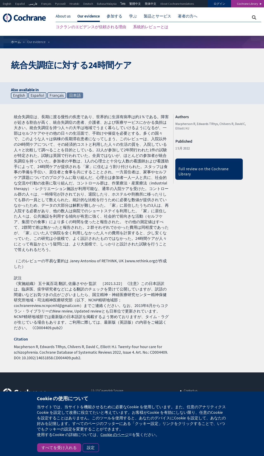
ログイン (219, 4)
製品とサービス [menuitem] (157, 16)
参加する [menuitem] (114, 16)
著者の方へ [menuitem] (187, 16)
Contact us (190, 390)
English (7, 4)
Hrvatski (74, 4)
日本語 (75, 95)
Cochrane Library (247, 4)
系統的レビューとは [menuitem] (150, 26)
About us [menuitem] (63, 16)
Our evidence (36, 42)
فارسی (33, 4)
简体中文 (150, 4)
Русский (60, 4)
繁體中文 (135, 4)
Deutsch (88, 4)
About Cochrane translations (177, 4)
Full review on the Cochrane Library (203, 171)
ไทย (122, 4)
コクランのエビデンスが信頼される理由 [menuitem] (91, 26)
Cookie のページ (114, 434)
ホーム (16, 42)
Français (46, 4)
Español (20, 4)
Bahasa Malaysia (107, 4)
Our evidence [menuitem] (88, 16)
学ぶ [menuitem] (133, 16)
